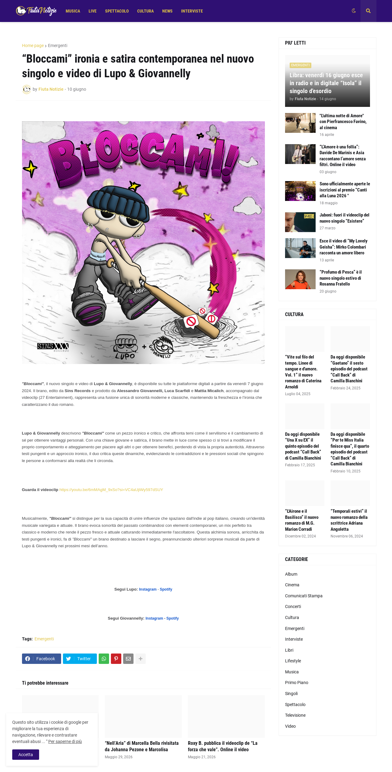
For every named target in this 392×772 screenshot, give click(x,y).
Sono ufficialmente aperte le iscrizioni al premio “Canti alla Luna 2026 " (345, 189)
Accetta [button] (25, 754)
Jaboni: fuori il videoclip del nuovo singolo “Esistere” (344, 218)
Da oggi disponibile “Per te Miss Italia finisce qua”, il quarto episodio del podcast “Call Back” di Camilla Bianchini (350, 449)
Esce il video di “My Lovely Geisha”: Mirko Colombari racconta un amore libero (344, 247)
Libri (289, 650)
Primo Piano (296, 682)
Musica (292, 671)
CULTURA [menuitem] (145, 11)
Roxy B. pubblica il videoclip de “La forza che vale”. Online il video (223, 746)
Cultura (292, 617)
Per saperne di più (65, 741)
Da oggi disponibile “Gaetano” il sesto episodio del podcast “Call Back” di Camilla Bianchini (349, 369)
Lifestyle (293, 660)
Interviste (294, 639)
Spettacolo (295, 704)
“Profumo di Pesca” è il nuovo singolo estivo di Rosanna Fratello (341, 278)
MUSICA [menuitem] (73, 11)
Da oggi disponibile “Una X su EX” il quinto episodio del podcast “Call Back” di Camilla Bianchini (303, 446)
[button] (354, 11)
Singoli (291, 693)
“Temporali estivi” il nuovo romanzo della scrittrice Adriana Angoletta (349, 520)
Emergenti (57, 45)
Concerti (293, 606)
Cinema (292, 584)
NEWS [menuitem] (167, 11)
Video (290, 726)
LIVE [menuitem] (93, 11)
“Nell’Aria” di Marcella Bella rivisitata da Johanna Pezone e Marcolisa (142, 746)
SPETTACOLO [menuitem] (117, 11)
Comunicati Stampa (304, 595)
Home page (33, 45)
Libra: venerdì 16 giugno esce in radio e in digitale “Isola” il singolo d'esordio (326, 83)
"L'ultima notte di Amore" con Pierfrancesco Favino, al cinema (343, 121)
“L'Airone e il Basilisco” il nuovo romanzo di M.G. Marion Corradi (301, 520)
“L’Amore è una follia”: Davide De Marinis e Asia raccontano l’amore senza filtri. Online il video (343, 156)
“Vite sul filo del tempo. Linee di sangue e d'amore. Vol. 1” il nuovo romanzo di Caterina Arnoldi (303, 372)
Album (291, 574)
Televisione (295, 715)
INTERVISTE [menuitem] (192, 11)
